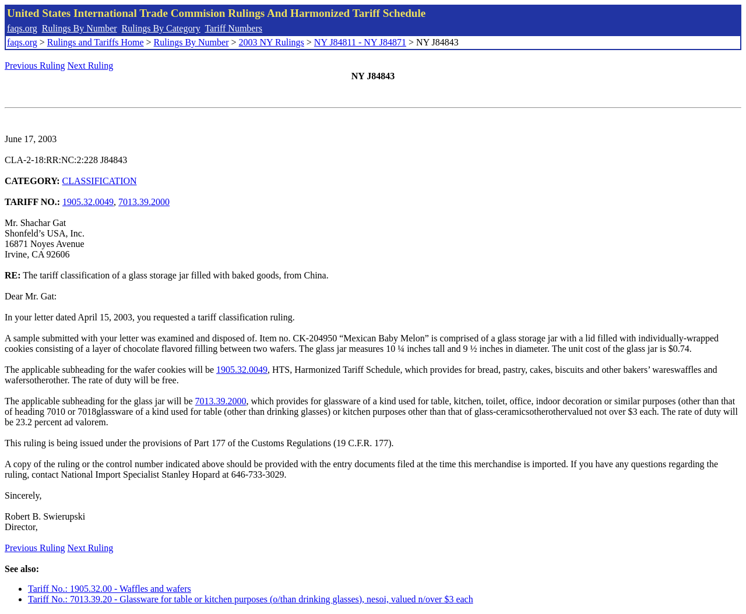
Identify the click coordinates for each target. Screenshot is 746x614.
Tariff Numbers (233, 28)
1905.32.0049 (88, 202)
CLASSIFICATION (99, 181)
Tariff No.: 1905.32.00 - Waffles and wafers (109, 589)
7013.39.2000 (144, 202)
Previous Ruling (35, 65)
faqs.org (22, 28)
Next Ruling (91, 65)
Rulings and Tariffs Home (95, 42)
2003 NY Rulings (271, 42)
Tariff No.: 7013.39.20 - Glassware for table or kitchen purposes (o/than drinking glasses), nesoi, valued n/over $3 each (250, 599)
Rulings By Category (161, 28)
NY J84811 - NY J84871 (360, 42)
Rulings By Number (79, 28)
